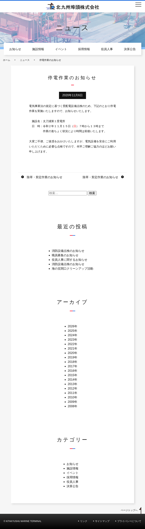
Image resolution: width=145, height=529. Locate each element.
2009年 (72, 401)
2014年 (72, 379)
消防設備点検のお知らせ (68, 250)
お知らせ (15, 49)
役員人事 (107, 49)
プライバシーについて (129, 521)
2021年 (72, 348)
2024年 (72, 335)
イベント (61, 49)
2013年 (72, 384)
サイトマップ (102, 521)
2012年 (72, 388)
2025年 (72, 330)
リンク (83, 521)
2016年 (72, 370)
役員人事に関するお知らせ (69, 259)
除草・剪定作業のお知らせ (44, 177)
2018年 (72, 361)
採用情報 (84, 49)
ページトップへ (129, 510)
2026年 (72, 326)
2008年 (72, 406)
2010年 (72, 397)
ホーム (6, 60)
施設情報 (38, 49)
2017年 (72, 366)
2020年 (72, 353)
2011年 (72, 392)
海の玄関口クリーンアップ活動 (72, 268)
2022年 (72, 344)
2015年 (72, 375)
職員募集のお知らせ (65, 255)
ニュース (25, 60)
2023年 (72, 339)
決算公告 (130, 49)
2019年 (72, 357)
